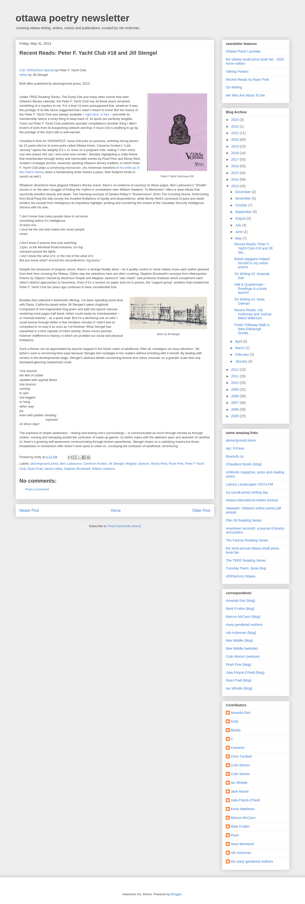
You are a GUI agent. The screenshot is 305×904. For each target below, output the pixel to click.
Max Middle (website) (242, 648)
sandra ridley (53, 468)
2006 (235, 409)
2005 (235, 416)
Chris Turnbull (241, 756)
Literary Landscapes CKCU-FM (249, 484)
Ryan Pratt (35, 468)
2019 (235, 146)
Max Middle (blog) (239, 640)
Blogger (176, 894)
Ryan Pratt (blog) (239, 680)
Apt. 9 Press (235, 448)
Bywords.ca (234, 456)
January (241, 361)
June (239, 232)
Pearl (235, 835)
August (240, 218)
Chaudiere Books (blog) (244, 464)
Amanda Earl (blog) (240, 601)
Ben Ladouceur (70, 463)
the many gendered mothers (252, 861)
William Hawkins (103, 468)
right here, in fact (97, 114)
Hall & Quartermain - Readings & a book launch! (250, 289)
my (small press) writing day (247, 492)
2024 (235, 120)
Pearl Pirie (176, 463)
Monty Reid (159, 463)
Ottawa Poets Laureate (243, 51)
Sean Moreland (242, 844)
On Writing (234, 87)
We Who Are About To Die (245, 95)
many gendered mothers (244, 625)
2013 (235, 186)
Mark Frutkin (240, 826)
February (242, 354)
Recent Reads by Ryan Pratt (247, 79)
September (244, 212)
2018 (235, 153)
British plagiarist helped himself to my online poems (252, 263)
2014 (235, 179)
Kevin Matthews (243, 809)
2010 (235, 383)
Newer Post (29, 510)
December (243, 192)
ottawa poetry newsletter (72, 18)
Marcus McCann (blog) (243, 617)
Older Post (201, 510)
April (239, 341)
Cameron (238, 748)
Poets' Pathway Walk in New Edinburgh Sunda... (252, 329)
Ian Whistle (239, 783)
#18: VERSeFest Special (36, 70)
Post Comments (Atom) (124, 526)
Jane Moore (240, 791)
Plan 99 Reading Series (244, 520)
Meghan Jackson (137, 463)
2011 (235, 376)
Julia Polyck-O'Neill (245, 800)
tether (23, 75)
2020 (235, 140)
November (243, 198)
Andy (234, 721)
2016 (235, 166)
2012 (235, 370)
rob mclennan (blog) (241, 633)
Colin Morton (240, 765)
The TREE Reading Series (246, 560)
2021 (235, 133)
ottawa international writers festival (252, 500)
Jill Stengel (116, 463)
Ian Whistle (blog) (239, 688)
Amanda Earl (240, 713)
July (238, 225)
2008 (235, 396)
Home (116, 510)
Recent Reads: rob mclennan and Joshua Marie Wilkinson (252, 314)
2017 (235, 159)
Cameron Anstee (95, 463)
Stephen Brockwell (77, 468)
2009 (235, 389)
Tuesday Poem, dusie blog (246, 568)
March (240, 348)
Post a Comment (37, 489)
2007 (235, 403)
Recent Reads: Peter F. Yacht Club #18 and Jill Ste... (253, 248)
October (241, 205)
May (238, 238)
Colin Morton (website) (243, 656)
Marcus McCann (243, 818)
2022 (235, 126)
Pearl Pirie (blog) (238, 664)
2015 (235, 173)
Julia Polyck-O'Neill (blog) (245, 672)
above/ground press (45, 463)
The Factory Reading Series (247, 540)
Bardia (235, 730)
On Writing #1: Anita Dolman (249, 301)
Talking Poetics (237, 71)
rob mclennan (241, 853)
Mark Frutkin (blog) (240, 609)
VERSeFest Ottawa (240, 576)
